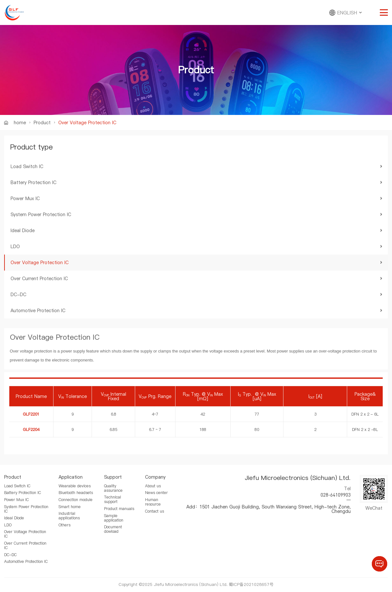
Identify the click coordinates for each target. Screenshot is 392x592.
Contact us (154, 511)
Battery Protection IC (22, 492)
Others (64, 525)
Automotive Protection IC (26, 561)
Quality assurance (113, 488)
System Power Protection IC (26, 509)
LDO (8, 525)
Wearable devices (75, 486)
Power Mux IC (16, 499)
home (20, 122)
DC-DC (10, 554)
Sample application (113, 518)
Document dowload (113, 529)
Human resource (153, 502)
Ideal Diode (14, 518)
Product (42, 122)
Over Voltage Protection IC (25, 534)
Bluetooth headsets (76, 492)
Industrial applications (69, 516)
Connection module (76, 499)
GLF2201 (31, 414)
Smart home (70, 506)
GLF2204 (31, 429)
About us (153, 486)
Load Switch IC (17, 486)
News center (156, 492)
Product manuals (119, 508)
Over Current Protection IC (25, 545)
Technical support (112, 499)
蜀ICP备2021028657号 (251, 584)
